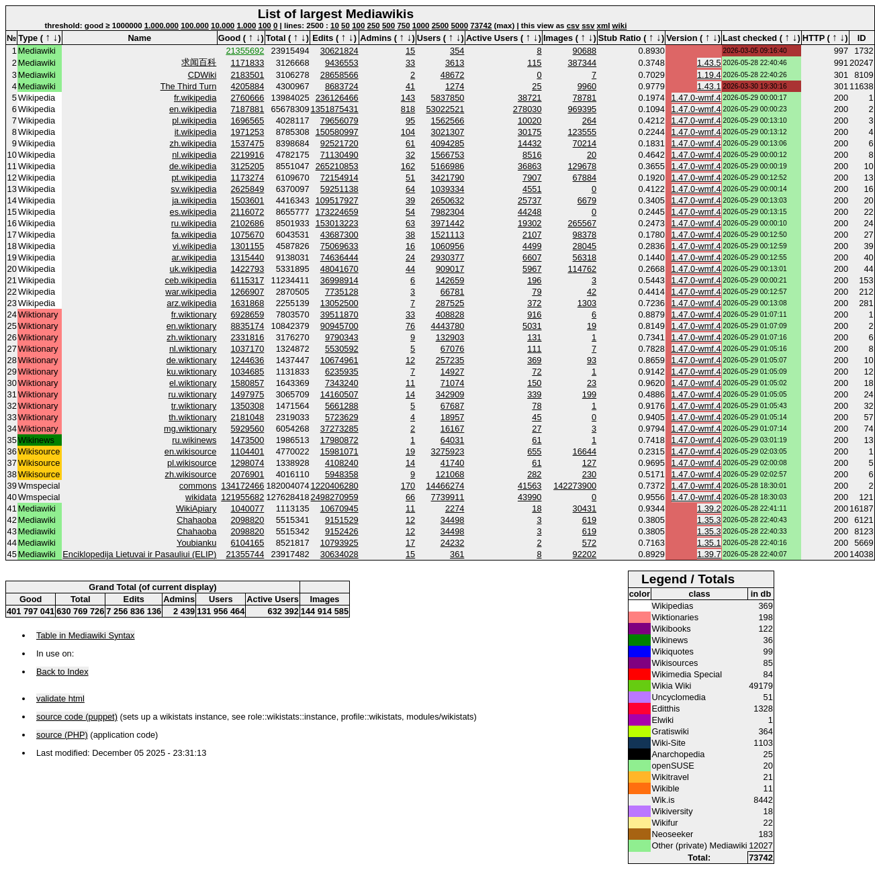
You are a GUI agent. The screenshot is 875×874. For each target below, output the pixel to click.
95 (410, 120)
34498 (453, 520)
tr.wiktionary (194, 406)
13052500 (339, 303)
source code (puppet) (77, 717)
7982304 (448, 212)
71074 (453, 383)
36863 (530, 166)
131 (534, 337)
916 (534, 314)
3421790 (448, 178)
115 (534, 63)
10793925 (339, 543)
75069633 (339, 246)
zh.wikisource (191, 474)
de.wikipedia (192, 166)
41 (410, 86)
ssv (588, 25)
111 (534, 349)
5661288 (342, 406)
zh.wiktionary (191, 337)
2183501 (248, 75)
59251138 (339, 189)
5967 (531, 269)
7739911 (448, 497)
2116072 (248, 212)
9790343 (342, 337)
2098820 (248, 520)
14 (410, 394)
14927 (453, 372)
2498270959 (335, 497)
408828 (450, 314)
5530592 (342, 349)
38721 (530, 98)
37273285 (339, 429)
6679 (587, 200)
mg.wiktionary (190, 429)
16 (410, 246)
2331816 (248, 337)
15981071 (339, 451)
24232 (453, 543)
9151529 (342, 520)
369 (534, 360)
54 (410, 212)
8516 (531, 155)
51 (410, 178)
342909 (450, 394)
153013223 (337, 223)
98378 (585, 235)
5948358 (342, 474)
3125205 (248, 166)
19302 (530, 223)
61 (410, 143)
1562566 (448, 120)
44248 (530, 212)
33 (410, 63)
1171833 (248, 63)
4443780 (448, 326)
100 (265, 25)
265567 (581, 223)
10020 (530, 120)
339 (534, 394)
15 (410, 51)
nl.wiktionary (192, 349)
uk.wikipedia (193, 269)
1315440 (248, 257)
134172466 (242, 486)
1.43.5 (709, 63)
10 (334, 25)
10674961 (339, 360)
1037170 (248, 349)
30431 (585, 508)
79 (536, 292)
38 (410, 235)
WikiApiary (196, 508)
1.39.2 (709, 508)
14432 (530, 143)
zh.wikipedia (193, 143)
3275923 (448, 451)
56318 (585, 257)
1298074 (248, 463)
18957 (453, 417)
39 (410, 200)
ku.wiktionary (191, 372)
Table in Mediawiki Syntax (85, 635)
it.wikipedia (196, 132)
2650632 (448, 200)
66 (410, 497)
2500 (440, 25)
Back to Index (62, 672)
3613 (454, 63)
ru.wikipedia (194, 223)
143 (408, 98)
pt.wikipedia (193, 178)
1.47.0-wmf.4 (696, 98)
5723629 (342, 417)
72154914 (339, 178)
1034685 (248, 372)
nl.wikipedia (194, 155)
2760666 (248, 98)
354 (457, 51)
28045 (585, 246)
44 (410, 269)
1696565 (248, 120)
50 (345, 25)
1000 (421, 25)
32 (410, 155)
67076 (453, 349)
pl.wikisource (191, 463)
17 (410, 543)
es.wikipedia (193, 212)
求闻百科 (198, 62)
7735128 (342, 292)
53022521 (445, 109)
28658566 (339, 75)
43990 (530, 497)
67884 (585, 178)
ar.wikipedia (193, 257)
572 (589, 543)
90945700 (339, 326)
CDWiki (202, 75)
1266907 (248, 292)
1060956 (448, 246)
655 (534, 451)
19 (591, 326)
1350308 (248, 406)
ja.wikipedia (194, 200)
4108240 (342, 463)
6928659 (248, 314)
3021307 (448, 132)
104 (408, 132)
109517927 (337, 200)
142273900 (574, 486)
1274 (454, 86)
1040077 (248, 508)
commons (197, 486)
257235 (450, 360)
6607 (531, 257)
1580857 (248, 383)
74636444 (339, 257)
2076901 (248, 474)
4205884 (248, 86)
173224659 (337, 212)
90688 (585, 51)
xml (603, 25)
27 (536, 429)
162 (408, 166)
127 (589, 463)
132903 (450, 337)
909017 (450, 269)
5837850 (448, 98)
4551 (531, 189)
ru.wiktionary (193, 394)
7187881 (248, 109)
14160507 (339, 394)
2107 (531, 235)
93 (591, 360)
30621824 (339, 51)
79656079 (339, 120)
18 (536, 508)
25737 (530, 200)
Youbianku (196, 543)
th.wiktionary (192, 417)
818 (408, 109)
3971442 (448, 223)
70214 (585, 143)
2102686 (248, 223)
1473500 (248, 440)
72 (536, 372)
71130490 (339, 155)
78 (536, 406)
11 (410, 383)
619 (589, 520)
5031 (531, 326)
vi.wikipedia (194, 246)
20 (591, 155)
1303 (587, 303)
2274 (454, 508)
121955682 (242, 497)
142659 (450, 280)
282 (534, 474)
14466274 (445, 486)
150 (534, 383)
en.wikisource (191, 451)
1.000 (246, 25)
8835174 (248, 326)
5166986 (448, 166)
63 (410, 223)
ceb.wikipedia (191, 280)
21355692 (245, 51)
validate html (60, 698)
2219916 (248, 155)
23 (591, 383)
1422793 (248, 269)
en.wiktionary (192, 326)
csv (573, 25)
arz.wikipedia (191, 303)
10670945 (339, 508)
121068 (450, 474)
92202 (585, 554)
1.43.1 (709, 86)
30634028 (339, 554)
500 (388, 25)
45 (536, 417)
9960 (587, 86)
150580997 (337, 132)
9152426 (342, 531)
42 (591, 292)
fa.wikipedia (193, 235)
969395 (581, 109)
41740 (453, 463)
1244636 (248, 360)
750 (403, 25)
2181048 (248, 417)
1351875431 (335, 109)
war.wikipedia (190, 292)
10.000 (222, 25)
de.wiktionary (192, 360)
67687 (453, 406)
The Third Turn (188, 86)
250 (373, 25)
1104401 (248, 451)
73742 (481, 25)
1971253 (248, 132)
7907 (531, 178)
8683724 (342, 86)
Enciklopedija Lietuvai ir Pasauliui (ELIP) (139, 554)
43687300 (339, 235)
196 (534, 280)
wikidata (200, 497)
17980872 (339, 440)
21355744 (245, 554)
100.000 (195, 25)
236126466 (337, 98)
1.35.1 (709, 543)
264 (589, 120)
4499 (531, 246)
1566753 (448, 155)
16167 (453, 429)
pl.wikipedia (194, 120)
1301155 (248, 246)
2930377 (448, 257)
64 (410, 189)
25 (536, 86)
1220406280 (335, 486)
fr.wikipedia (195, 98)
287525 (450, 303)
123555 (581, 132)
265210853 (337, 166)
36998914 (339, 280)
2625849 (248, 189)
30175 (530, 132)
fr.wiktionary (194, 314)
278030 (527, 109)
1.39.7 (709, 554)
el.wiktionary (192, 383)
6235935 (342, 372)
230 (589, 474)
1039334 (448, 189)
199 (589, 394)
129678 (581, 166)
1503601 (248, 200)
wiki (619, 25)
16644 (585, 451)
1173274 (248, 178)
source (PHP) (62, 735)
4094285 (448, 143)
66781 (453, 292)
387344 (581, 63)
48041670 (339, 269)
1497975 (248, 394)
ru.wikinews (194, 440)
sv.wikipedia (193, 189)
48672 (453, 75)
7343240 (342, 383)
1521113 (448, 235)
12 (410, 360)
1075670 (248, 235)
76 (410, 326)
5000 (459, 25)
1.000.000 (161, 25)
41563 (530, 486)
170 (408, 486)
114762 (581, 269)
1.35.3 (709, 520)
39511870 (339, 314)
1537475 (248, 143)
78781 (585, 98)
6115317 (248, 280)
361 (457, 554)
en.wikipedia (192, 109)
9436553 (342, 63)
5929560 (248, 429)
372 (534, 303)
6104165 (248, 543)
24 (410, 257)
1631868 (248, 303)
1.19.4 (709, 75)
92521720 (339, 143)
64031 (453, 440)
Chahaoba (196, 520)
